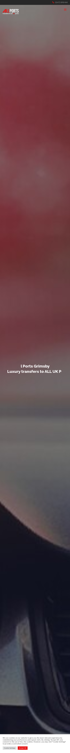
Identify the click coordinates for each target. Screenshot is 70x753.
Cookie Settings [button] (9, 748)
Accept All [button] (22, 748)
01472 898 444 (61, 2)
